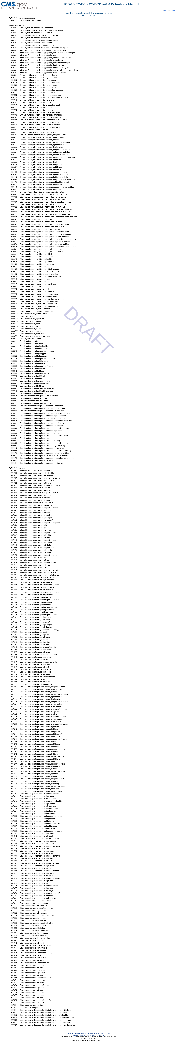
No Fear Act (103, 1035)
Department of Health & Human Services (80, 1033)
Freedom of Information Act (89, 1035)
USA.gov (107, 1033)
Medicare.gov (98, 1033)
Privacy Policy (74, 1035)
